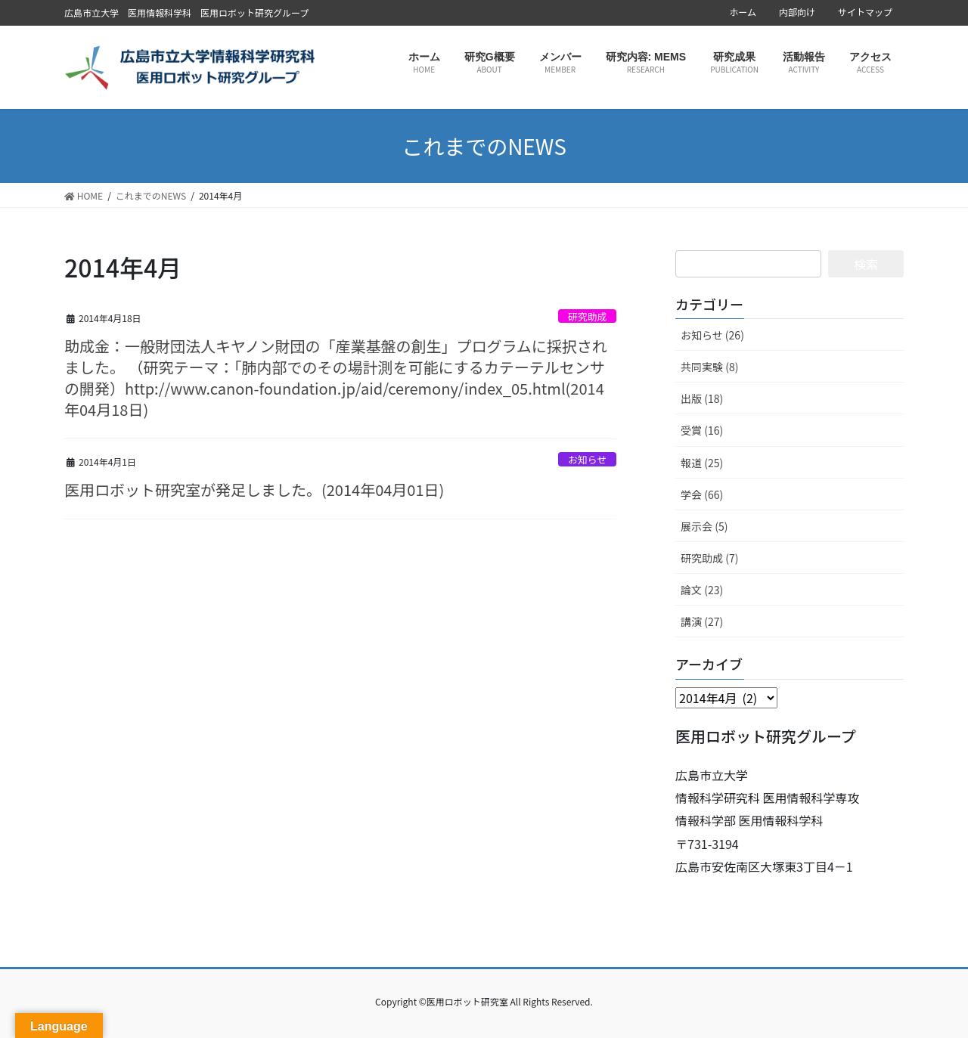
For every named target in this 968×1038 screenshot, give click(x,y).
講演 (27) (702, 621)
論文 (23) (702, 589)
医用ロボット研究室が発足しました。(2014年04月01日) (254, 489)
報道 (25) (702, 462)
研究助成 (587, 316)
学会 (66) (702, 494)
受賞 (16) (702, 430)
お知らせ (587, 459)
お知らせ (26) (712, 334)
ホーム (742, 12)
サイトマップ (865, 12)
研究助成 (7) (709, 557)
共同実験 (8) (709, 366)
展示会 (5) (704, 526)
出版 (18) (702, 398)
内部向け (797, 12)
